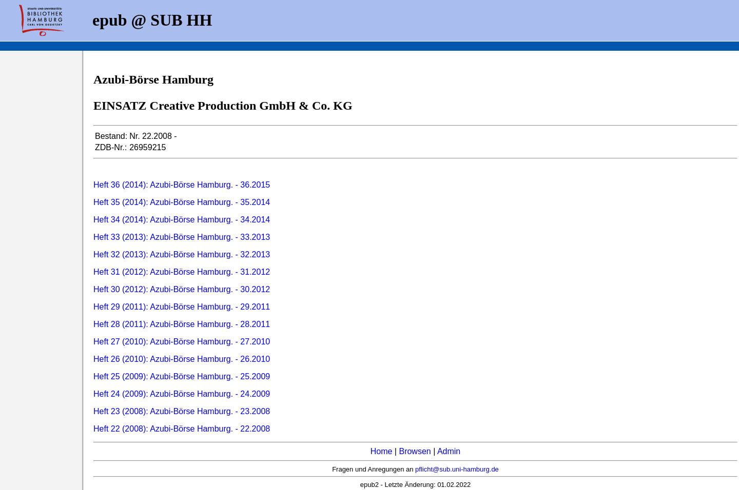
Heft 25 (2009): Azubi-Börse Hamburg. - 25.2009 (181, 376)
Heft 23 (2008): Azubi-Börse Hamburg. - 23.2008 (181, 411)
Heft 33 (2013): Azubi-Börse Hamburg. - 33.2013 (181, 237)
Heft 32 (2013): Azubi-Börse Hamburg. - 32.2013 (181, 254)
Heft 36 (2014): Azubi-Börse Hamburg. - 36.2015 (181, 184)
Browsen (415, 451)
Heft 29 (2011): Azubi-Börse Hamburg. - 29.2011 (181, 306)
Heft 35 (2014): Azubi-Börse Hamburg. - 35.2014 (181, 202)
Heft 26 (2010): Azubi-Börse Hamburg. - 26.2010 (181, 359)
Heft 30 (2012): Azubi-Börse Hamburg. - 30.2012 (181, 289)
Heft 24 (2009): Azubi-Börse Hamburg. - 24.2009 (181, 394)
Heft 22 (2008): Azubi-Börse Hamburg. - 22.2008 (181, 428)
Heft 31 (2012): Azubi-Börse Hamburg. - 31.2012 (181, 272)
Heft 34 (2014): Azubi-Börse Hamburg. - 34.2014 (181, 219)
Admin (448, 451)
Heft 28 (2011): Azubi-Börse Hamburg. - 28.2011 (181, 324)
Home (382, 451)
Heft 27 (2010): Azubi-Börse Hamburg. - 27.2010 (181, 341)
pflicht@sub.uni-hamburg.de (457, 469)
